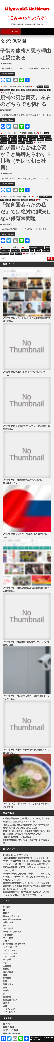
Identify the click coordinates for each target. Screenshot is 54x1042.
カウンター (12, 136)
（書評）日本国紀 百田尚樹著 (17, 837)
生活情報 (26, 87)
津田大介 (4, 142)
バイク (40, 87)
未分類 (6, 990)
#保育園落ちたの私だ (36, 247)
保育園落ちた (5, 90)
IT (4, 910)
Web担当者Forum (12, 919)
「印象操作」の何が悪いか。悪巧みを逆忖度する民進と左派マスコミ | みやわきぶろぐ (27, 867)
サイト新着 (8, 928)
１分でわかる (9, 1009)
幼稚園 (38, 250)
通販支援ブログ (10, 1000)
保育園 (46, 87)
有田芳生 (41, 139)
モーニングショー (45, 197)
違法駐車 (43, 90)
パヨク (15, 133)
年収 (32, 250)
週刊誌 (6, 1003)
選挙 (5, 1006)
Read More (8, 73)
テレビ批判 (17, 197)
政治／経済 (8, 972)
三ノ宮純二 (8, 959)
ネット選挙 (8, 938)
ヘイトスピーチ (45, 136)
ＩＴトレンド (9, 1012)
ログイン (7, 1024)
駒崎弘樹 (29, 142)
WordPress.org (11, 1033)
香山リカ (21, 142)
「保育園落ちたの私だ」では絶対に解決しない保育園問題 (25, 211)
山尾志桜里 (16, 200)
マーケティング (10, 953)
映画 (5, 981)
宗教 (5, 962)
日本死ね (33, 139)
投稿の (8, 1027)
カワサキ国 (21, 136)
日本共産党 (45, 250)
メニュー (11, 32)
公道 (13, 90)
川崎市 (25, 139)
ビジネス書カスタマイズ (14, 944)
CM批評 (7, 907)
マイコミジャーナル (12, 950)
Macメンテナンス (11, 916)
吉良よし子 (15, 250)
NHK (46, 133)
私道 (28, 90)
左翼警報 (23, 133)
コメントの (10, 1030)
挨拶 (23, 90)
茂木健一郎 (12, 142)
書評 (5, 987)
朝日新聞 (49, 139)
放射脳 (6, 969)
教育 (5, 975)
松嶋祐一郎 (4, 254)
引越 (18, 90)
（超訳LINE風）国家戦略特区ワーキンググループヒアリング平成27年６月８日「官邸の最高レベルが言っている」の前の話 (26, 861)
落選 (11, 254)
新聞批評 (7, 978)
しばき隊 (4, 136)
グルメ (6, 925)
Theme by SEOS (33, 1039)
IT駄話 (6, 913)
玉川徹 (32, 200)
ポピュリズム (5, 139)
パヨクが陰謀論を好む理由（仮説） (19, 873)
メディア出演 (9, 956)
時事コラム (17, 87)
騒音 (49, 90)
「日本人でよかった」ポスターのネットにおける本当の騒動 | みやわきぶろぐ (27, 876)
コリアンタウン (33, 136)
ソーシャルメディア (12, 931)
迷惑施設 (35, 90)
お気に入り (8, 922)
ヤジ (2, 200)
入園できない (5, 250)
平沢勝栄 (25, 200)
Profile (7, 855)
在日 (19, 139)
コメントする (8, 93)
